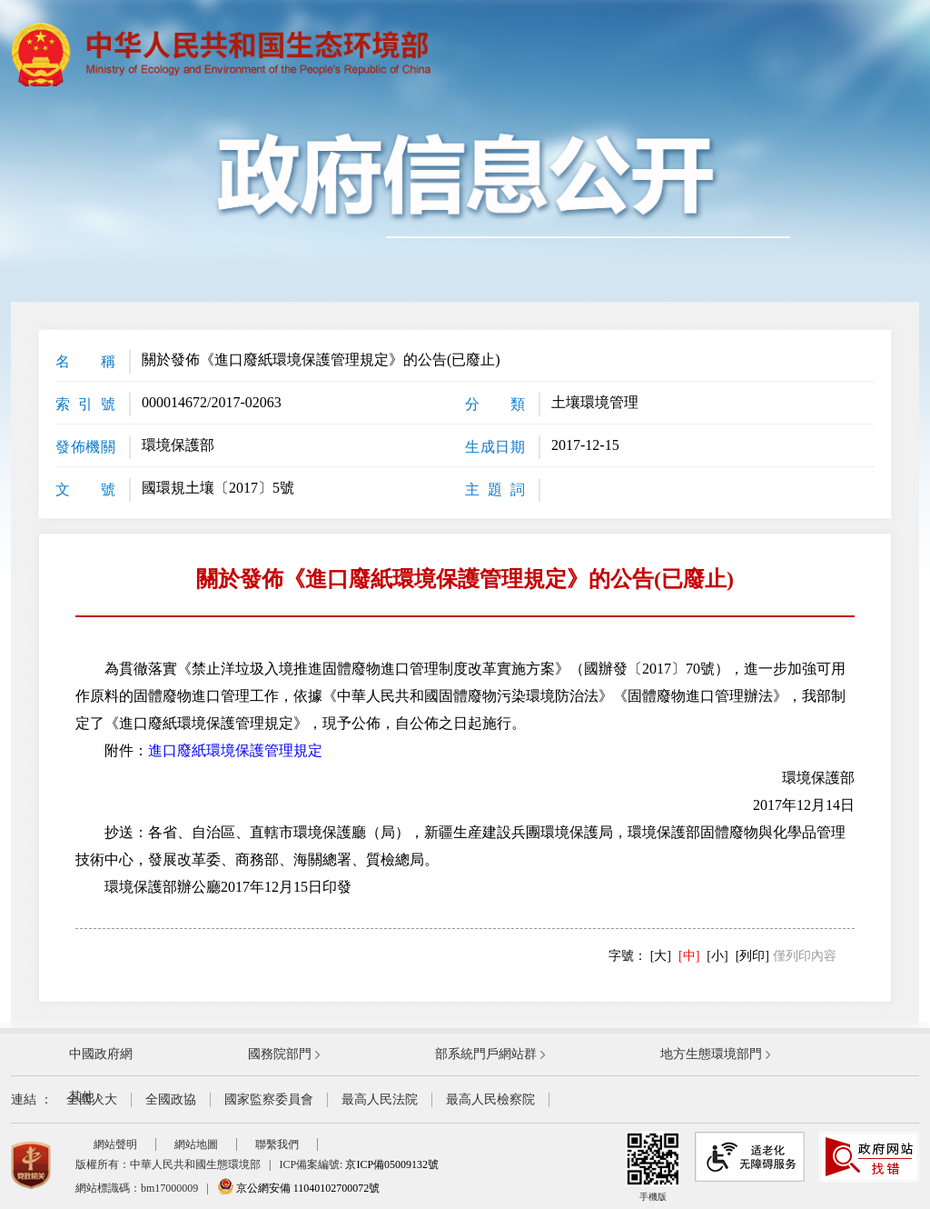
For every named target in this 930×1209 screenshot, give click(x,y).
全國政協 (170, 1099)
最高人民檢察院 (490, 1099)
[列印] (752, 956)
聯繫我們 (277, 1144)
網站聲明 (115, 1144)
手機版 (653, 1167)
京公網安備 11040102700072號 (299, 1188)
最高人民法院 (379, 1099)
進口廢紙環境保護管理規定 (235, 750)
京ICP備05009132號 (392, 1164)
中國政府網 (101, 1054)
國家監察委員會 (268, 1099)
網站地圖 (196, 1144)
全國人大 (91, 1099)
